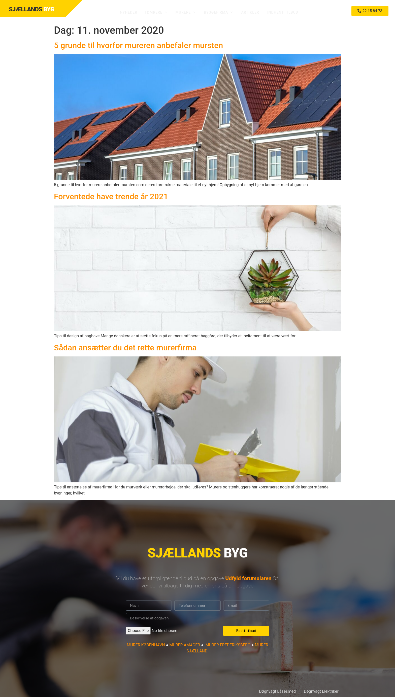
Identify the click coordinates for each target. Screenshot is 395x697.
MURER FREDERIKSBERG (228, 645)
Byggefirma (218, 12)
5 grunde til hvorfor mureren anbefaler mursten (138, 45)
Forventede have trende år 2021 (111, 196)
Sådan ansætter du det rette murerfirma (125, 347)
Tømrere (156, 12)
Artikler (250, 12)
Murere (186, 12)
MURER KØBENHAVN (146, 645)
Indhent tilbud (282, 12)
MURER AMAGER (185, 645)
